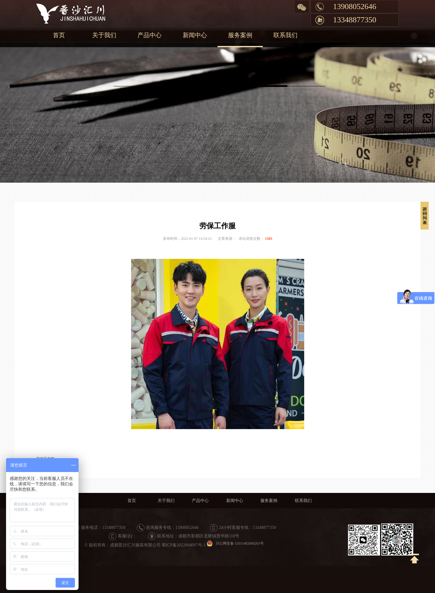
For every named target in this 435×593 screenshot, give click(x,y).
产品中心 (149, 35)
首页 (59, 35)
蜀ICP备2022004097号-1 (183, 545)
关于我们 (104, 35)
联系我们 (285, 35)
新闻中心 (195, 35)
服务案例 (240, 35)
